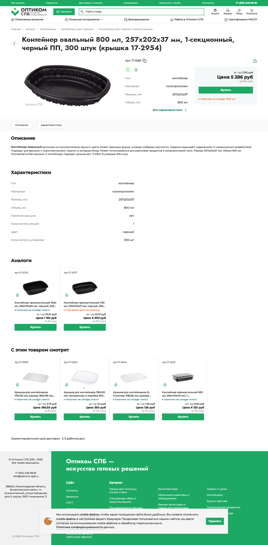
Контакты (208, 2)
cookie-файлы (89, 514)
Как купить (18, 2)
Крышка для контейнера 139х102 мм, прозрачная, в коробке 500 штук (84, 395)
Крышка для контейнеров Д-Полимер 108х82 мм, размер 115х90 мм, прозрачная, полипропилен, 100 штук (131, 395)
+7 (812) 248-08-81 (25, 473)
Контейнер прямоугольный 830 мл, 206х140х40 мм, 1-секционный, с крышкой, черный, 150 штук (182, 395)
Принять (215, 521)
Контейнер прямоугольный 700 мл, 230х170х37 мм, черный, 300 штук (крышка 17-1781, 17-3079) (84, 305)
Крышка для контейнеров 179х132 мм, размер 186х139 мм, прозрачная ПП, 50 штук (34, 395)
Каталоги (52, 2)
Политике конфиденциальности (79, 527)
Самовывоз (131, 2)
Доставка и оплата (90, 2)
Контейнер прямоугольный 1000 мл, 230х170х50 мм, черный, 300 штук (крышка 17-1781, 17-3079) (35, 305)
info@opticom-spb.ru (25, 476)
